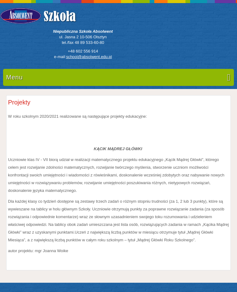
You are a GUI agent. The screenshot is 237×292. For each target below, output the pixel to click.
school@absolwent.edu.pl (89, 56)
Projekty (19, 102)
